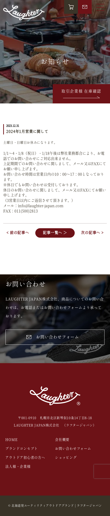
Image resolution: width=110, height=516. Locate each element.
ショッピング (66, 458)
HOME (11, 440)
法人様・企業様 (17, 467)
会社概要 (62, 440)
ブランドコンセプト (21, 449)
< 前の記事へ (17, 233)
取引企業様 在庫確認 (81, 94)
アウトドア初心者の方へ (25, 458)
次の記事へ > (92, 233)
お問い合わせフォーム (52, 337)
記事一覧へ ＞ (55, 233)
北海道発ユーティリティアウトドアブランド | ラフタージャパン (56, 505)
